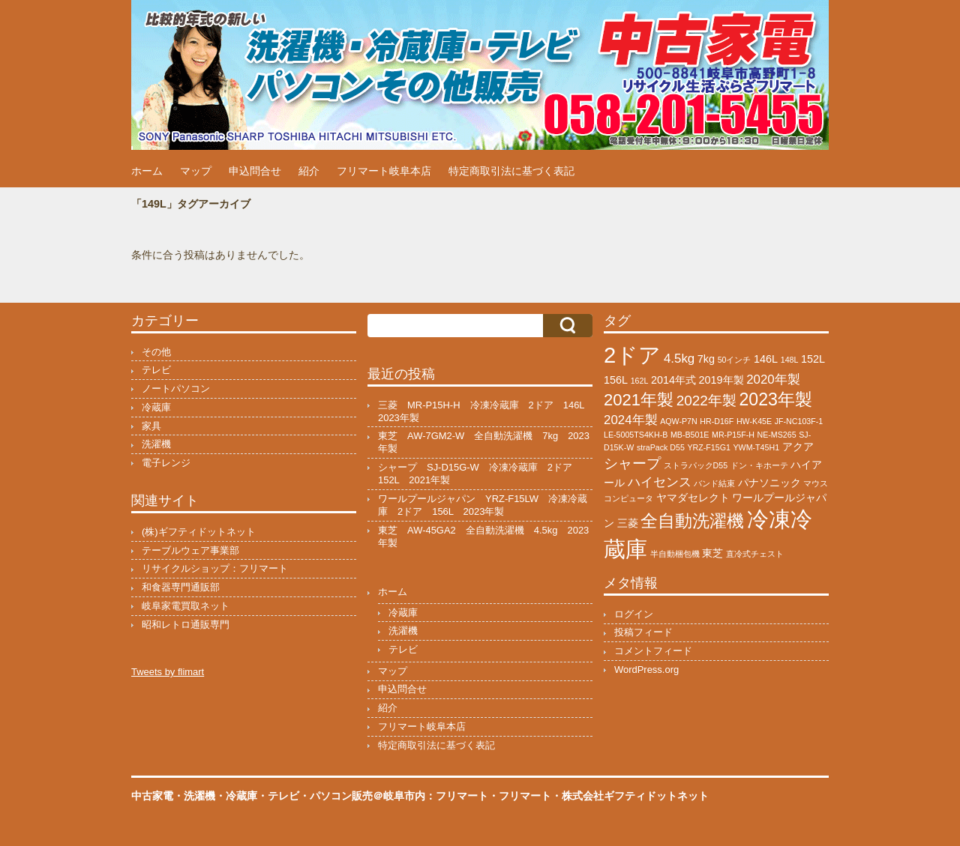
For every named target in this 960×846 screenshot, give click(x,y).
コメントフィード (653, 650)
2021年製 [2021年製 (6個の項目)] (639, 399)
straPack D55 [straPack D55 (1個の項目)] (661, 447)
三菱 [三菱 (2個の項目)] (627, 523)
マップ (196, 171)
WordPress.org (646, 669)
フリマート (525, 796)
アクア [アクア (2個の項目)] (798, 447)
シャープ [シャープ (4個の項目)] (632, 463)
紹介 (309, 171)
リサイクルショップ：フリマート (215, 568)
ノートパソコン (176, 388)
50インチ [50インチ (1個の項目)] (735, 359)
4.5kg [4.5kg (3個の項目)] (679, 358)
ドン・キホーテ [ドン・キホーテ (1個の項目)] (759, 465)
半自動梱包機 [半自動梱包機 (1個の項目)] (675, 553)
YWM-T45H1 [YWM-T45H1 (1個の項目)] (757, 447)
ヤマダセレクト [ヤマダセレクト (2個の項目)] (693, 498)
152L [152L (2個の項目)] (813, 359)
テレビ (156, 369)
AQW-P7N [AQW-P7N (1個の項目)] (679, 421)
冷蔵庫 (156, 407)
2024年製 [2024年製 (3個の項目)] (631, 420)
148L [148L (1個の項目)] (790, 359)
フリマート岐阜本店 (384, 171)
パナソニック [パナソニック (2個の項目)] (769, 483)
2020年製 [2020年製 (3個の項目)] (773, 379)
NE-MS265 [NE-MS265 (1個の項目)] (777, 434)
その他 (156, 351)
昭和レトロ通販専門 (186, 624)
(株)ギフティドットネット (199, 531)
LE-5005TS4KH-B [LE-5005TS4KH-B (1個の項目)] (636, 434)
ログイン (633, 614)
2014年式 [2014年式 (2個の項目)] (673, 380)
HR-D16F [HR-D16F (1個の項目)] (717, 421)
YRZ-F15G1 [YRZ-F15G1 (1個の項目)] (708, 447)
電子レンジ (166, 462)
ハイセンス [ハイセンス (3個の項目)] (660, 482)
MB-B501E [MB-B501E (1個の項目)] (690, 434)
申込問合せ (255, 171)
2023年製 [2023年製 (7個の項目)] (775, 399)
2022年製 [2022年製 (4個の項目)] (706, 400)
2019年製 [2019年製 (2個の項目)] (721, 380)
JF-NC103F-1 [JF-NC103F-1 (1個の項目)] (799, 421)
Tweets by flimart (167, 671)
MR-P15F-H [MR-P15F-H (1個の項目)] (733, 434)
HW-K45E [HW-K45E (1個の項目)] (754, 421)
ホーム (147, 171)
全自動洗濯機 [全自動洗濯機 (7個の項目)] (692, 521)
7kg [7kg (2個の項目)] (706, 359)
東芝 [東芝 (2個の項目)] (712, 553)
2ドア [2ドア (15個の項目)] (632, 354)
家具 (151, 426)
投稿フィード (643, 632)
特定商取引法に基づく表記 (511, 171)
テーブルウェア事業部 (190, 550)
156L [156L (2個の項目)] (616, 380)
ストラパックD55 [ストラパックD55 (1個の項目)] (696, 465)
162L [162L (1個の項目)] (640, 380)
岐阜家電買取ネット (186, 605)
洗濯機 (156, 444)
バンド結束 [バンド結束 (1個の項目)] (714, 483)
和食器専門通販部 (181, 587)
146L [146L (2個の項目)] (766, 359)
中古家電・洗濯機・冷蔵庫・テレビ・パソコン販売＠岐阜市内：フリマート (309, 796)
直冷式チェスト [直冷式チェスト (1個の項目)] (755, 553)
